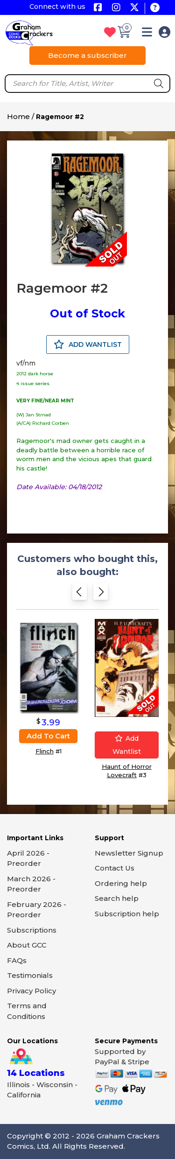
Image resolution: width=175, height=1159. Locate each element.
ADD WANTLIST (88, 344)
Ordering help (121, 883)
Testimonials (30, 975)
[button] (147, 33)
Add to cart (48, 735)
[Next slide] (100, 593)
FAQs (17, 960)
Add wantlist (126, 745)
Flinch (44, 751)
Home (18, 116)
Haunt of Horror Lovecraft (127, 771)
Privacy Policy (31, 990)
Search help (117, 898)
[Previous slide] (79, 593)
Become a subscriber (87, 55)
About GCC (27, 945)
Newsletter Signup (129, 853)
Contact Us (114, 868)
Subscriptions (31, 930)
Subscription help (127, 913)
